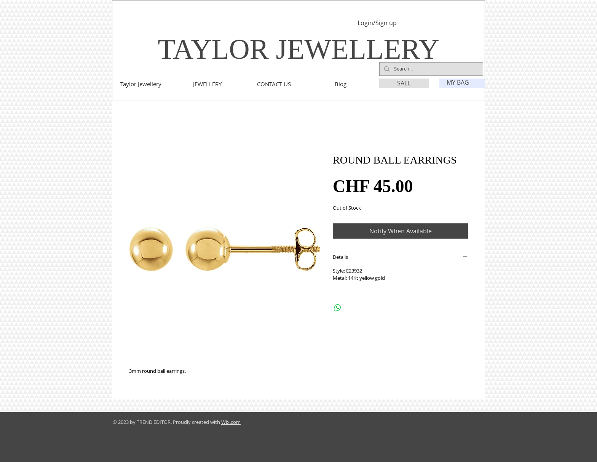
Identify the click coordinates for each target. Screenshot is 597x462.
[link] (463, 82)
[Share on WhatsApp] (337, 307)
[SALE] (404, 83)
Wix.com (231, 422)
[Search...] (430, 69)
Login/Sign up (377, 23)
